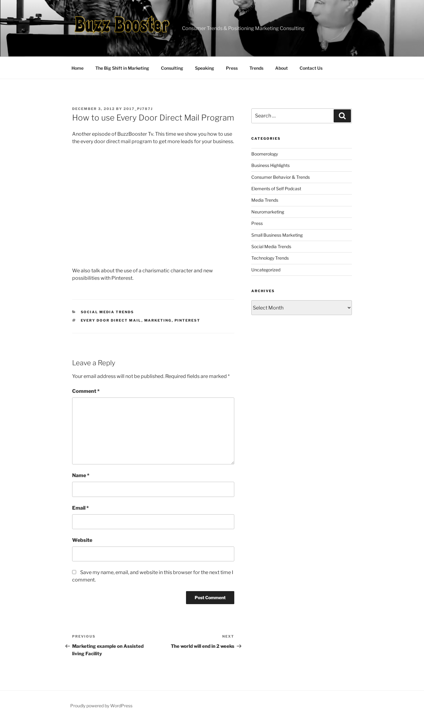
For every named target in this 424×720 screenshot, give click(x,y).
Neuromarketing (267, 211)
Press (232, 68)
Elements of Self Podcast (276, 188)
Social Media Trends (107, 312)
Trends (256, 68)
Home (77, 68)
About (281, 68)
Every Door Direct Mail (111, 320)
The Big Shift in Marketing (122, 68)
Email (80, 508)
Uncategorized (265, 269)
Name (80, 475)
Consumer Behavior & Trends (280, 177)
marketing (158, 320)
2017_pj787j (138, 109)
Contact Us (311, 68)
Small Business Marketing (277, 235)
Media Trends (264, 200)
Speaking (204, 68)
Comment (86, 391)
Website (82, 540)
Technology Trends (270, 258)
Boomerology (264, 153)
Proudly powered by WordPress (101, 705)
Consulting (172, 68)
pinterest (188, 320)
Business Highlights (270, 165)
